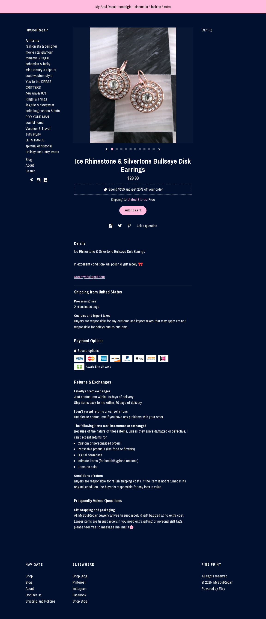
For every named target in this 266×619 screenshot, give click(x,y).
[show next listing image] (159, 149)
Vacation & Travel (38, 128)
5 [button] (130, 149)
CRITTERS (33, 87)
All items (32, 40)
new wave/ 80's (36, 93)
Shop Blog (80, 576)
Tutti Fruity (33, 134)
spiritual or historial (39, 146)
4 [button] (126, 149)
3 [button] (121, 149)
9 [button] (149, 149)
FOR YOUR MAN (37, 116)
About (30, 165)
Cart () (207, 30)
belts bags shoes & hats (43, 110)
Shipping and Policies (40, 601)
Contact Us (34, 595)
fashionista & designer (41, 46)
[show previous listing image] (106, 149)
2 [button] (117, 149)
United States (137, 199)
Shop (29, 576)
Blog (29, 159)
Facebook (79, 595)
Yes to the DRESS (38, 81)
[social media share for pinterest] (129, 225)
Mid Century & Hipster (41, 69)
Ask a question (147, 225)
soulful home (35, 122)
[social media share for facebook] (111, 225)
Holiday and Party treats (42, 151)
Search (30, 171)
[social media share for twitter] (120, 225)
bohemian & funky (38, 63)
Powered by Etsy (213, 588)
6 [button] (135, 149)
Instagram (80, 588)
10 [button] (153, 149)
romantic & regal (37, 58)
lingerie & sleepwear (40, 104)
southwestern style (39, 75)
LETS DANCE (35, 140)
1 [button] (112, 149)
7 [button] (140, 149)
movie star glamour (39, 52)
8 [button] (144, 149)
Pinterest (79, 582)
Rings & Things (36, 99)
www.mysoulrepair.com (89, 276)
